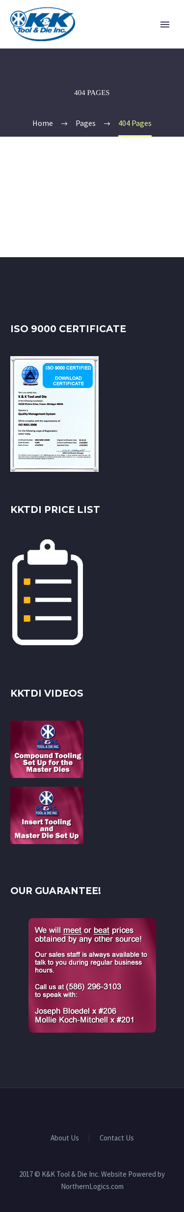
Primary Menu (164, 24)
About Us (65, 1138)
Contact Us (117, 1138)
